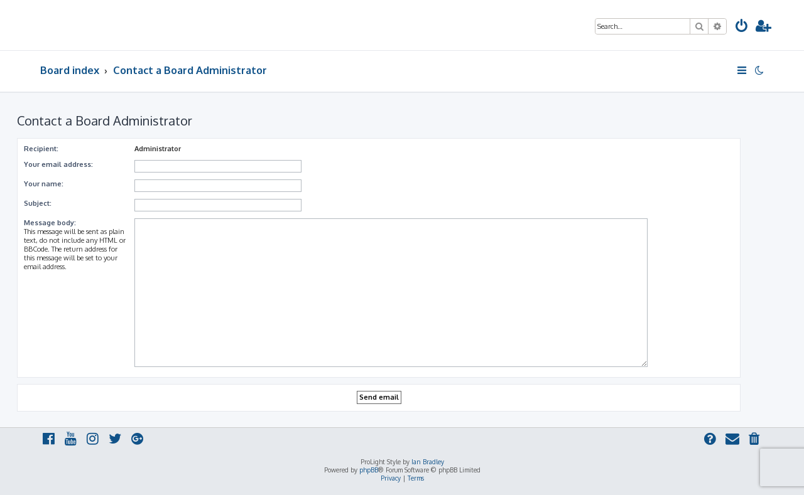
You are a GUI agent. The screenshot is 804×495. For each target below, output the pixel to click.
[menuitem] (742, 27)
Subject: (38, 203)
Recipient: (41, 148)
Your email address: (58, 164)
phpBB (368, 470)
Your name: (43, 183)
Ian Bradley (427, 462)
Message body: (50, 222)
